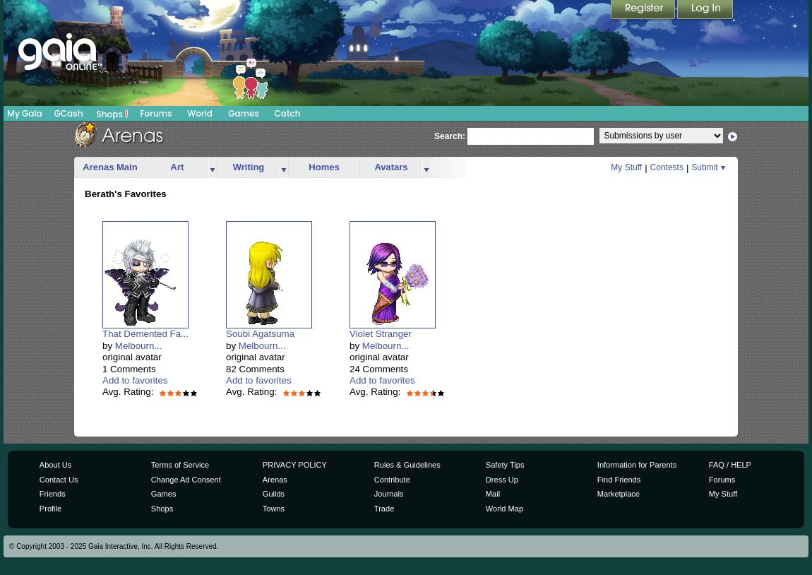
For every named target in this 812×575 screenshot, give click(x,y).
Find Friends (618, 479)
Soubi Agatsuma (260, 333)
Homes (324, 167)
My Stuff (626, 167)
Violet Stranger (381, 333)
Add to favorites (135, 380)
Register (644, 10)
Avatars (390, 167)
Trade (384, 508)
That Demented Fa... (145, 333)
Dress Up (502, 479)
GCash (68, 113)
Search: (449, 136)
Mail (493, 494)
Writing (249, 167)
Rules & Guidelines (407, 465)
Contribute (392, 479)
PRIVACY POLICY (295, 465)
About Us (55, 465)
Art (177, 167)
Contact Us (59, 479)
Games (243, 113)
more (212, 168)
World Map (504, 508)
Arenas (275, 479)
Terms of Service (180, 465)
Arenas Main (110, 167)
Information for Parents (636, 465)
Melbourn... (138, 345)
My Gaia (24, 113)
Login (705, 10)
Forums (156, 113)
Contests (666, 167)
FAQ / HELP (730, 465)
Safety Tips (505, 465)
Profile (50, 508)
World (200, 113)
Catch (288, 113)
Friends (53, 494)
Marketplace (618, 494)
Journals (389, 494)
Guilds (274, 494)
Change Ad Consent (186, 479)
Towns (274, 508)
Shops (113, 114)
